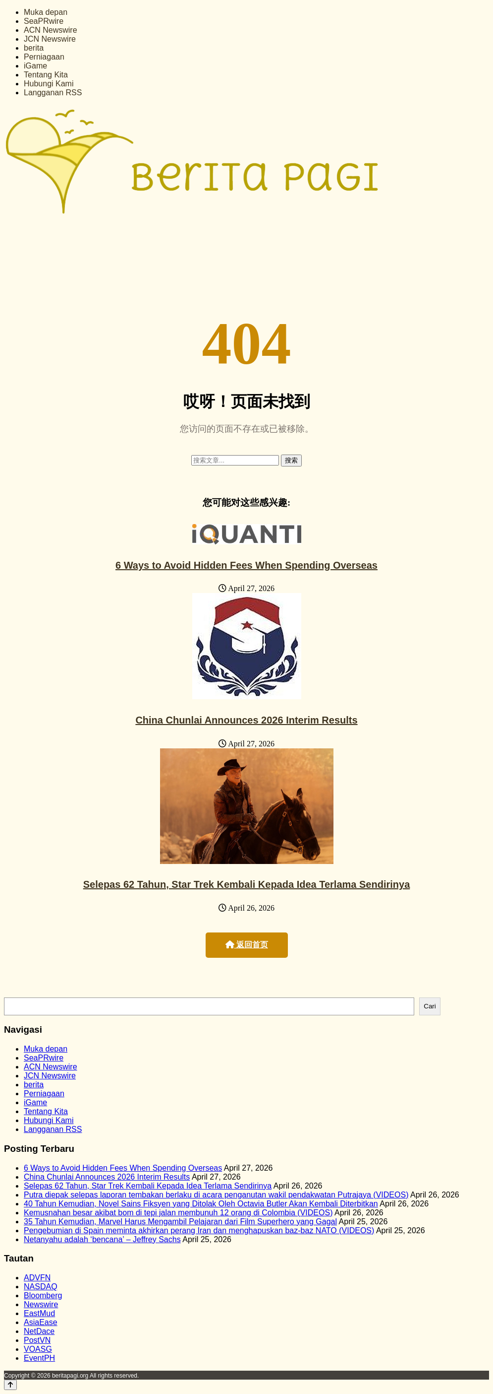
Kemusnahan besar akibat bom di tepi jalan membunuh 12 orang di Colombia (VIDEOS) (178, 1212)
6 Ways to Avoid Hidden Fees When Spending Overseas (246, 565)
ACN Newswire (50, 30)
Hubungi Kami (49, 83)
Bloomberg (43, 1295)
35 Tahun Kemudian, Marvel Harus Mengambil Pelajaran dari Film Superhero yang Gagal (180, 1221)
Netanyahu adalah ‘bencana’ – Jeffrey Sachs (102, 1239)
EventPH (39, 1358)
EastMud (39, 1313)
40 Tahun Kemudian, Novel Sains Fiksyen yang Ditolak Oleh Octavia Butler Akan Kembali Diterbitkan (201, 1203)
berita (34, 48)
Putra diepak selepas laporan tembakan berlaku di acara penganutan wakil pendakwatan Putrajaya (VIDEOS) (216, 1195)
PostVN (37, 1340)
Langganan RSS (53, 92)
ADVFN (37, 1277)
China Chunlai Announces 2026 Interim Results (246, 720)
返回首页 (246, 944)
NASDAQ (40, 1286)
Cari (430, 1006)
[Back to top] (10, 1385)
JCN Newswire (50, 39)
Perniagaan (44, 57)
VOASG (38, 1349)
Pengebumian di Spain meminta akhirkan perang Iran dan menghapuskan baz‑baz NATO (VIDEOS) (199, 1230)
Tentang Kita (46, 74)
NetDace (39, 1331)
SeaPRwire (43, 21)
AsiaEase (40, 1322)
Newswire (41, 1304)
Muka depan (45, 12)
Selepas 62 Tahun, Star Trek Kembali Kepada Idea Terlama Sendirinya (246, 884)
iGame (35, 66)
